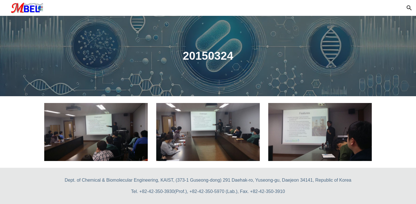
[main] (208, 56)
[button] (409, 8)
